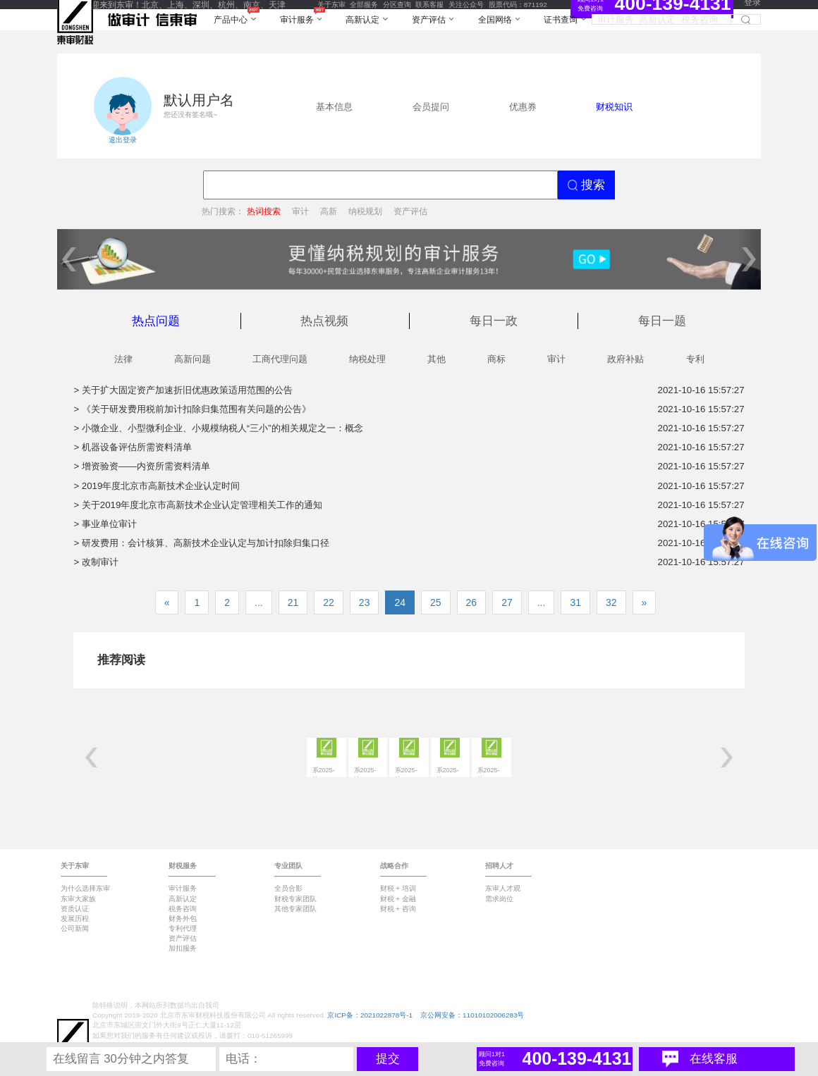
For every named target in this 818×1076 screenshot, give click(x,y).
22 (328, 602)
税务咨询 (183, 909)
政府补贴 (625, 359)
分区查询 (397, 4)
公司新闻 (75, 928)
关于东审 (331, 4)
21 (293, 602)
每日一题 (662, 321)
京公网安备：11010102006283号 (472, 1015)
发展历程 (75, 918)
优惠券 (523, 106)
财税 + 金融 (398, 899)
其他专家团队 (295, 909)
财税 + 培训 (398, 888)
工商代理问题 (279, 359)
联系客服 (429, 4)
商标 (496, 359)
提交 (388, 1058)
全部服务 (364, 4)
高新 (328, 211)
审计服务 (183, 888)
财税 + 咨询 (398, 909)
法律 (123, 359)
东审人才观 (502, 888)
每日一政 (494, 321)
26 (471, 602)
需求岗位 (499, 899)
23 (364, 602)
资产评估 (410, 211)
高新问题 (192, 359)
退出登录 (123, 140)
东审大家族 (78, 899)
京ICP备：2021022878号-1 (370, 1015)
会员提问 (431, 106)
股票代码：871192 (518, 4)
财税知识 (614, 106)
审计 (300, 211)
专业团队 (288, 866)
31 (575, 602)
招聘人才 (499, 866)
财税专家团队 (295, 899)
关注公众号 (466, 4)
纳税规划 (365, 211)
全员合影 (288, 888)
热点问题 (156, 321)
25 (435, 602)
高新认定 (183, 899)
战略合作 (394, 866)
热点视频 (324, 321)
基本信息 (334, 106)
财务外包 (183, 918)
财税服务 (183, 866)
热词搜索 (264, 211)
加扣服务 (183, 948)
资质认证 (75, 909)
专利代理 (183, 928)
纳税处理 (367, 359)
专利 (695, 359)
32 (611, 602)
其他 (436, 359)
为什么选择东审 (85, 888)
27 (507, 602)
